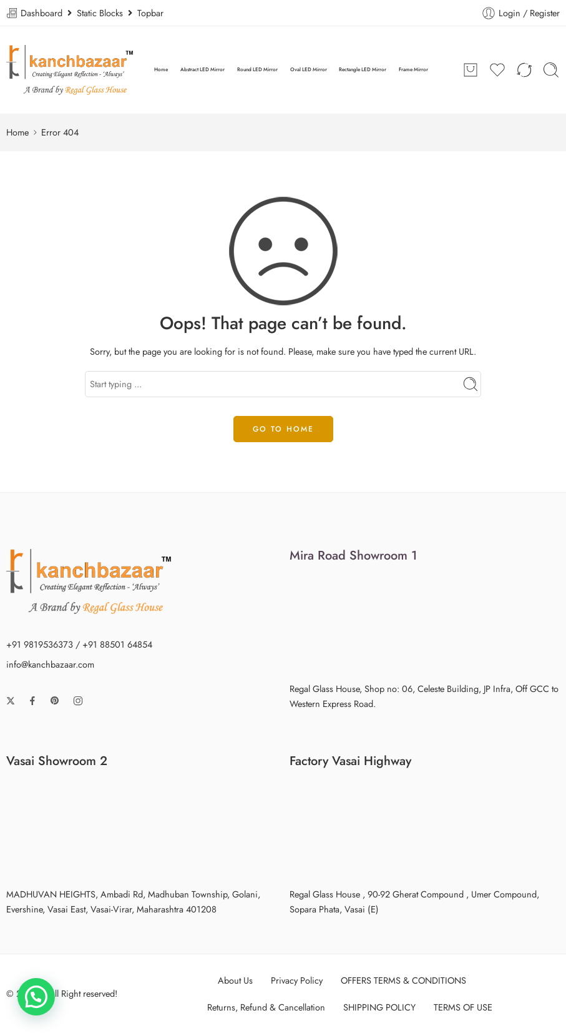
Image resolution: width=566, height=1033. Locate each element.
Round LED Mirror (257, 69)
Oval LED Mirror (308, 69)
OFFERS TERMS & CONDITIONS (403, 980)
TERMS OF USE (463, 1007)
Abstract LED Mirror (202, 69)
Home (161, 69)
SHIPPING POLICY (379, 1007)
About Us (235, 980)
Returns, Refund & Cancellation (266, 1007)
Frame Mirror (413, 69)
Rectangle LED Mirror (362, 69)
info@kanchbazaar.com (50, 664)
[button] (36, 997)
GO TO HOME (283, 429)
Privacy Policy (297, 980)
